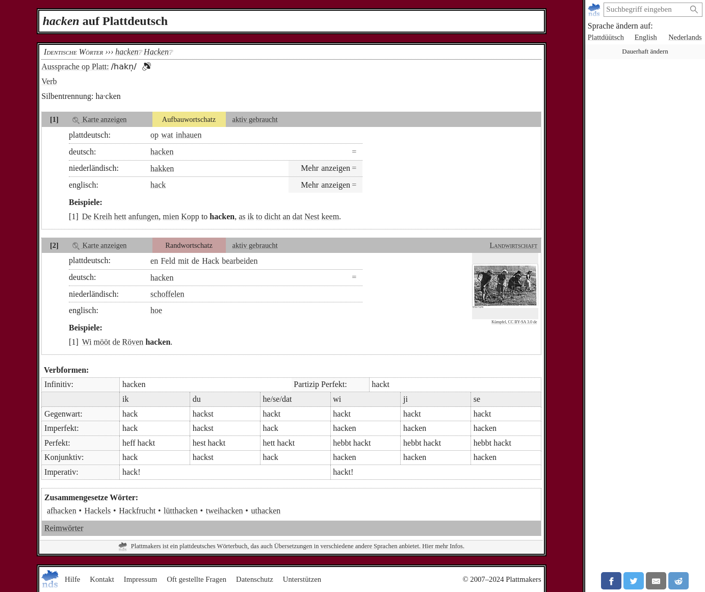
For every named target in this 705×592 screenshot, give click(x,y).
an (286, 216)
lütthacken (181, 510)
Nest (311, 216)
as (242, 216)
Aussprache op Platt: (75, 66)
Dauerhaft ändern (645, 51)
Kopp (190, 216)
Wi (87, 342)
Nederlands (685, 37)
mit (183, 260)
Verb (49, 81)
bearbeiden (239, 260)
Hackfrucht (137, 510)
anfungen (143, 216)
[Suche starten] (694, 10)
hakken (162, 168)
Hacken (156, 51)
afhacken (61, 510)
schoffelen (167, 294)
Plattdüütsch (606, 37)
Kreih (102, 216)
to (259, 216)
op (154, 135)
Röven (133, 342)
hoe (156, 310)
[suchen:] (645, 9)
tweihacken (224, 510)
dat (298, 216)
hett (120, 216)
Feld (168, 260)
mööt (102, 342)
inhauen (189, 135)
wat (167, 135)
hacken (161, 151)
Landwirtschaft (513, 245)
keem (330, 216)
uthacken (266, 510)
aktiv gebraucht (255, 119)
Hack (210, 260)
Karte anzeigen (99, 119)
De (87, 216)
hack (158, 185)
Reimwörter (63, 528)
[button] (146, 66)
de (195, 260)
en (154, 260)
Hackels (98, 510)
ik (251, 216)
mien (171, 216)
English (646, 37)
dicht (272, 216)
